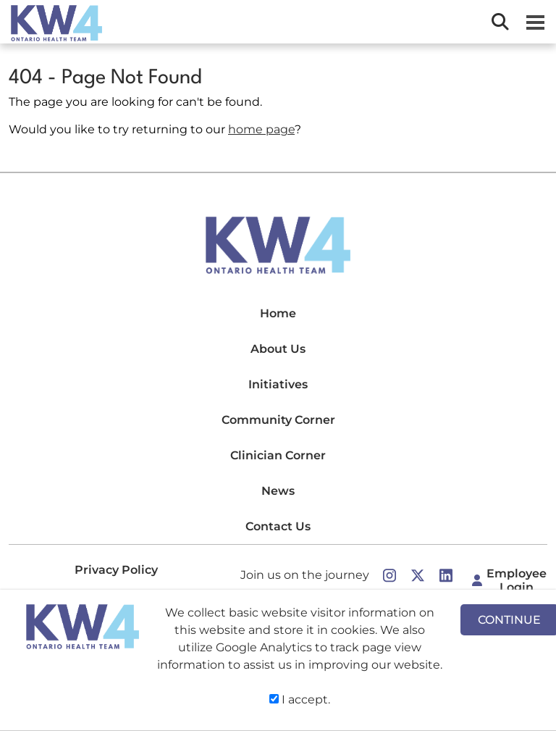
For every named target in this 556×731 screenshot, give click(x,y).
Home (278, 313)
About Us (278, 349)
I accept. (299, 699)
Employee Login (516, 580)
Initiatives (278, 384)
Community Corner (278, 420)
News (278, 491)
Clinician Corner (278, 455)
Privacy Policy (116, 570)
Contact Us (278, 526)
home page (261, 129)
